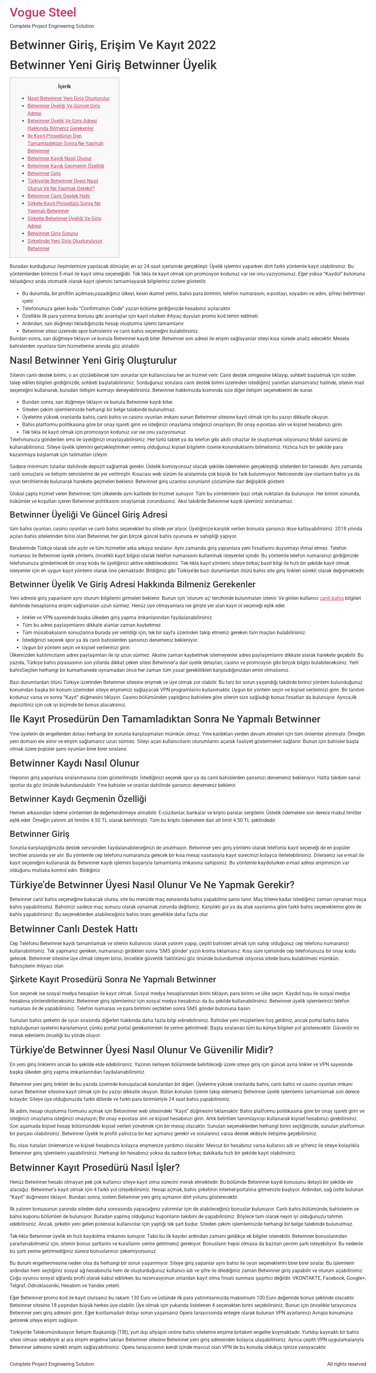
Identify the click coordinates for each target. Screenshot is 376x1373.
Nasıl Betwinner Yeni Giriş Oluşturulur (68, 98)
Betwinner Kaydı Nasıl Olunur (60, 158)
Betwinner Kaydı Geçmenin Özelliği (66, 166)
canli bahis (332, 598)
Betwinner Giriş (44, 173)
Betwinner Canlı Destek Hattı (59, 196)
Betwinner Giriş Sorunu (53, 233)
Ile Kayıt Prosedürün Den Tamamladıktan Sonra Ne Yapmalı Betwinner (66, 143)
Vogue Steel (43, 12)
